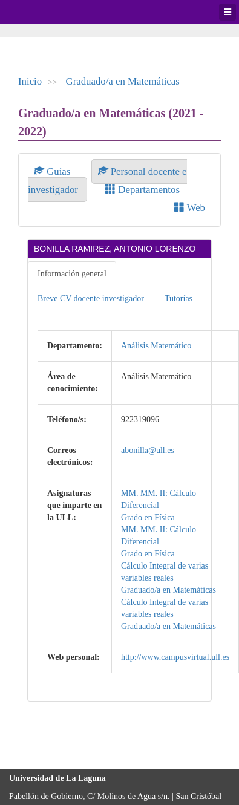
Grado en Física (148, 517)
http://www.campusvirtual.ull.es (175, 657)
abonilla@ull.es (147, 450)
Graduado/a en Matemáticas (123, 81)
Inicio (30, 81)
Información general (72, 273)
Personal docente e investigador (107, 180)
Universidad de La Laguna (42, 12)
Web (189, 207)
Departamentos (142, 189)
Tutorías (178, 298)
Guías (53, 171)
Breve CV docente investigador (91, 298)
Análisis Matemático (156, 345)
